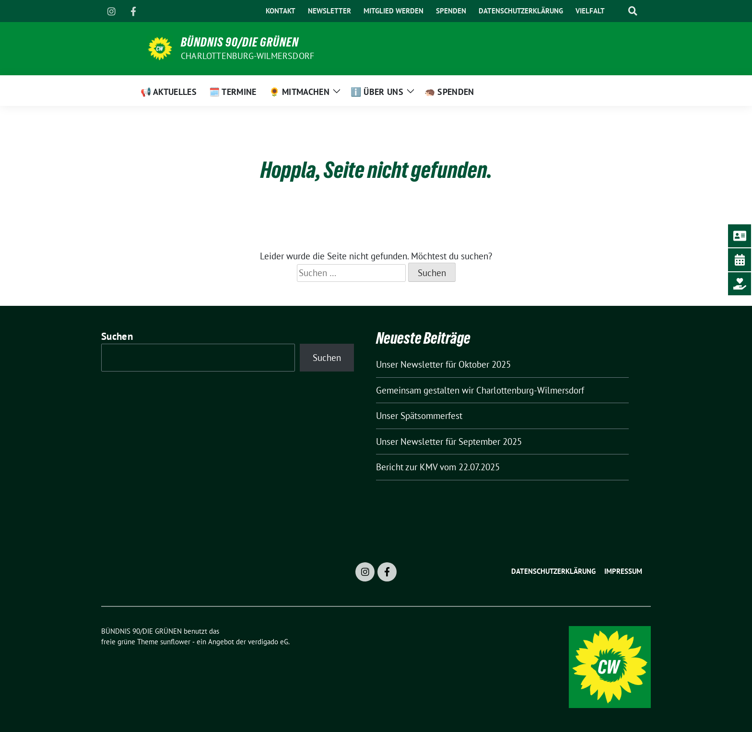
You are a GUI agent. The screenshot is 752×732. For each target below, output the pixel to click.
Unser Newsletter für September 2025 (449, 441)
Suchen (117, 336)
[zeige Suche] (632, 11)
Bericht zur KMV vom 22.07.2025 (438, 467)
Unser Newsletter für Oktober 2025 (443, 364)
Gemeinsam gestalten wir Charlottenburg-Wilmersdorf (480, 390)
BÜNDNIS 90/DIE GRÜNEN (240, 42)
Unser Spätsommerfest (419, 415)
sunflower (175, 641)
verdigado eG (268, 641)
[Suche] (617, 11)
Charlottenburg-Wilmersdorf (247, 55)
